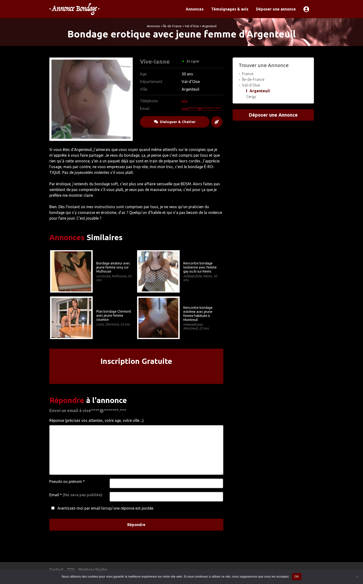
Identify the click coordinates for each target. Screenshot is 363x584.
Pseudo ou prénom (67, 481)
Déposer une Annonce (273, 115)
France (247, 74)
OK (296, 576)
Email (75, 495)
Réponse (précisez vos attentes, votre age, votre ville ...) (96, 420)
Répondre (136, 524)
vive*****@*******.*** (201, 108)
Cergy (251, 96)
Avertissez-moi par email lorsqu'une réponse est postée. (101, 508)
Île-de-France (172, 26)
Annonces (195, 9)
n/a (184, 101)
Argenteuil (209, 26)
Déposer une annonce (276, 9)
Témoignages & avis (229, 9)
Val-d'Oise (192, 26)
